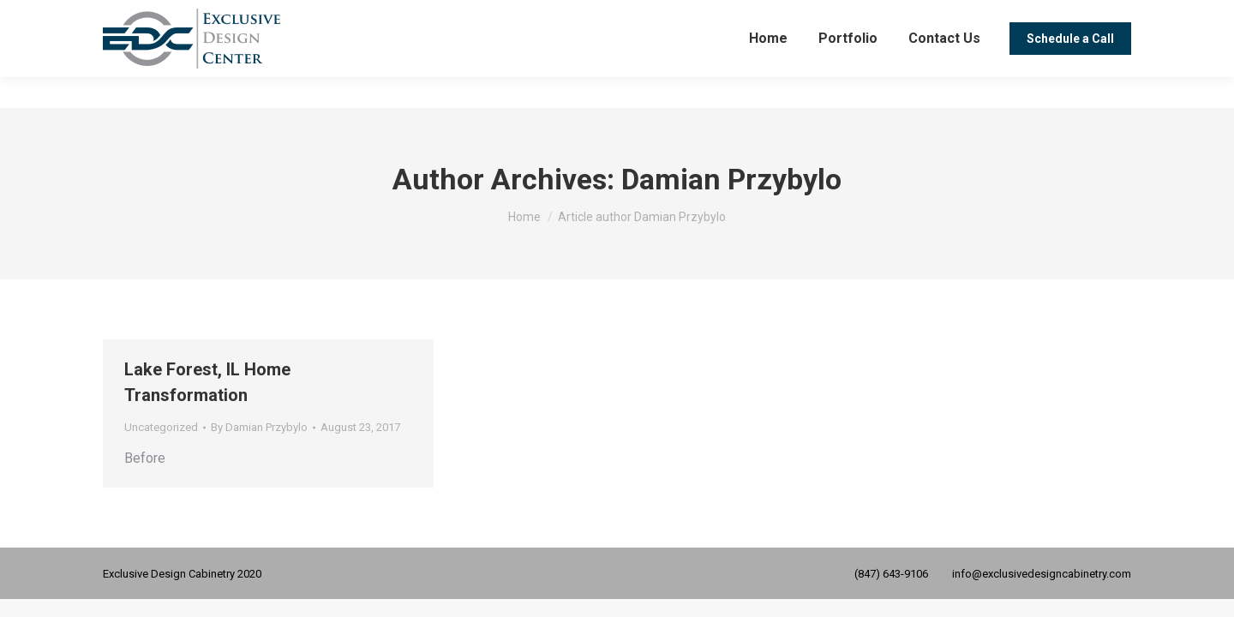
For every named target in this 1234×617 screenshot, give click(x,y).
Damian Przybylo (731, 179)
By (259, 427)
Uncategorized (161, 427)
